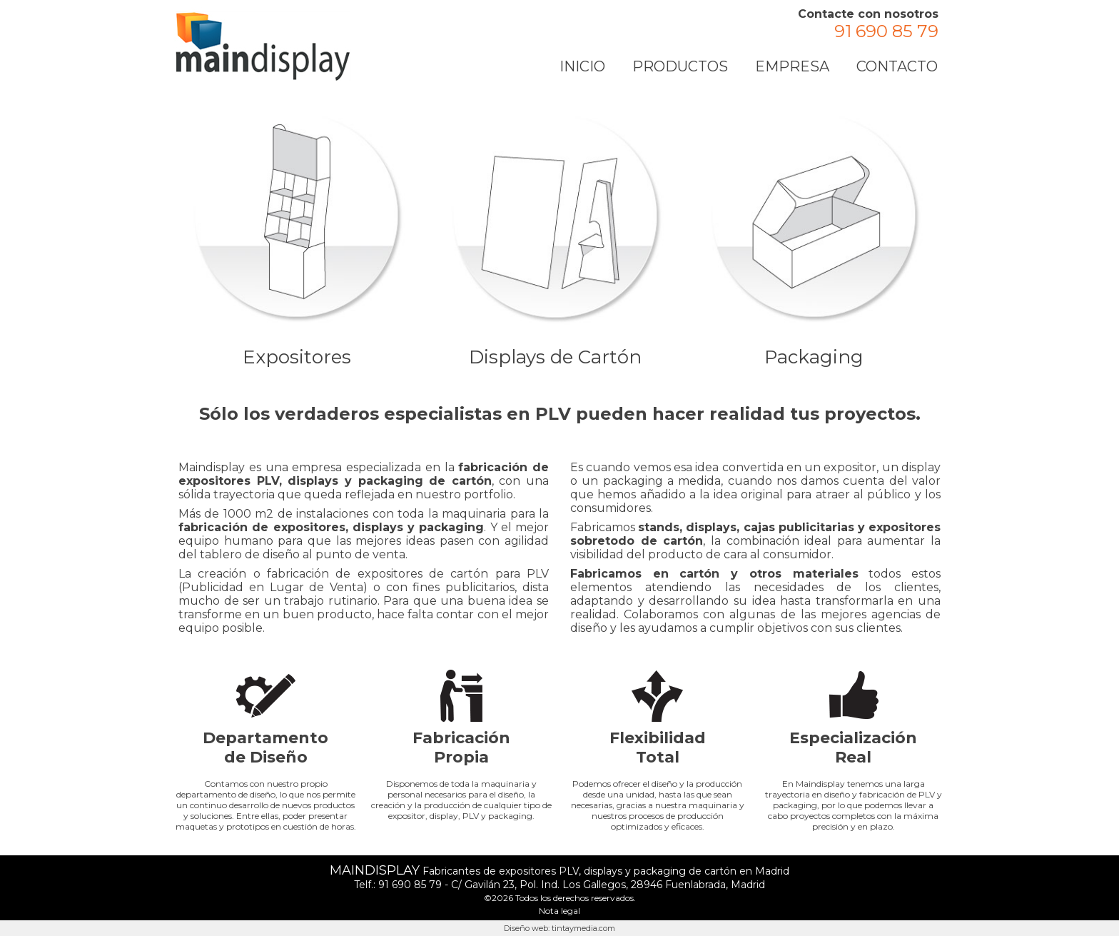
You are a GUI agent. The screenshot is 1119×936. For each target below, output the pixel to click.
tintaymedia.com (583, 928)
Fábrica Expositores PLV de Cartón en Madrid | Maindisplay (262, 46)
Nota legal (559, 910)
